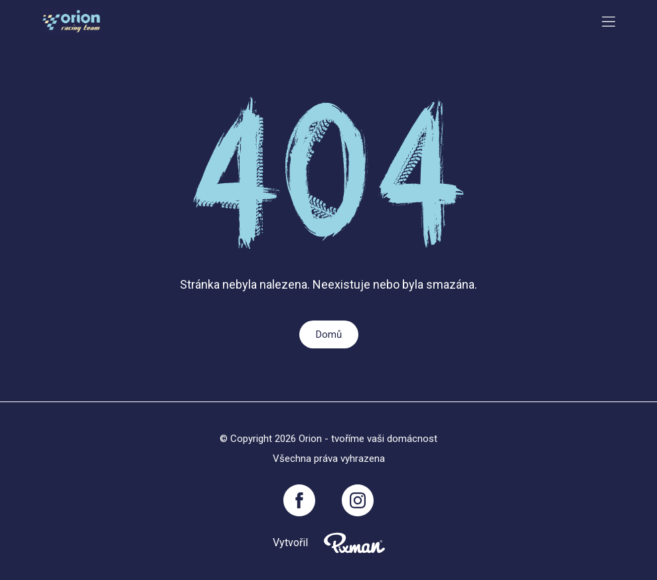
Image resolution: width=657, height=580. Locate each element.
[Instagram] (358, 500)
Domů (329, 334)
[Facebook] (299, 500)
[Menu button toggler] (608, 22)
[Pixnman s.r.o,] (354, 542)
